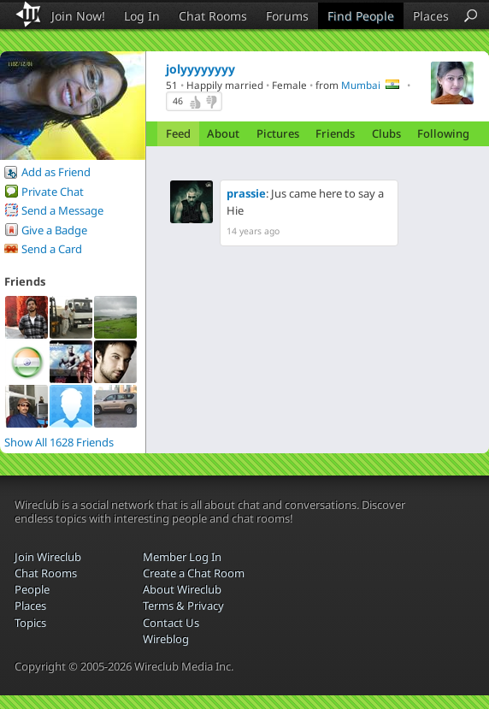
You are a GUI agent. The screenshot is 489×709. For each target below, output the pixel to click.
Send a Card (51, 249)
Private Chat (52, 191)
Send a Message (62, 210)
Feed (178, 133)
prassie (246, 193)
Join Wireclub (48, 557)
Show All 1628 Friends (59, 442)
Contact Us (171, 622)
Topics (30, 622)
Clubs (386, 133)
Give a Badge (54, 230)
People (32, 589)
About (223, 133)
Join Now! (78, 16)
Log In (142, 16)
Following (443, 133)
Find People (360, 16)
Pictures (277, 133)
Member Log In (182, 557)
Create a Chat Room (193, 573)
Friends (335, 133)
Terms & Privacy (183, 605)
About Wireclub (182, 589)
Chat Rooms (213, 16)
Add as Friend (56, 172)
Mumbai (360, 85)
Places (431, 16)
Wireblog (166, 639)
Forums (287, 16)
